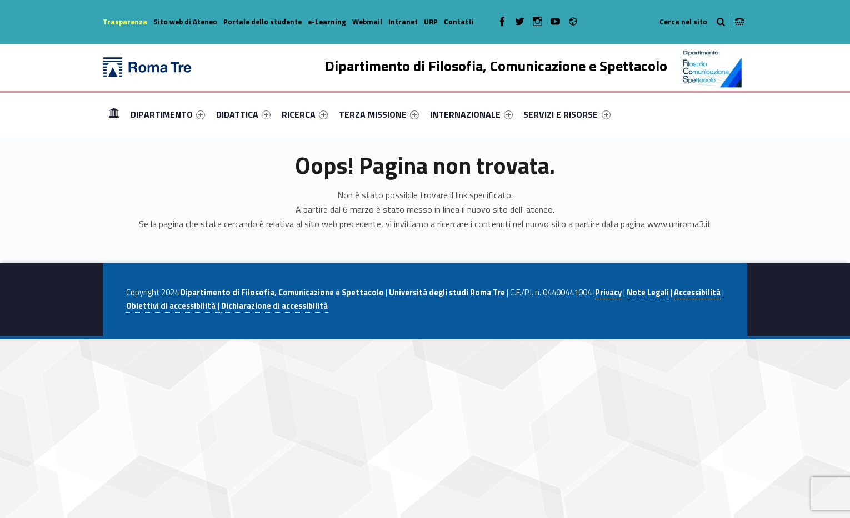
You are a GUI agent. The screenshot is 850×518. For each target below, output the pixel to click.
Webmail (367, 21)
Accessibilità (697, 292)
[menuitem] (114, 114)
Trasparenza (125, 21)
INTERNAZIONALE (471, 114)
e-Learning (327, 21)
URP (431, 21)
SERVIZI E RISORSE (566, 114)
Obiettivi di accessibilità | (173, 306)
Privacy (608, 292)
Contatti (459, 21)
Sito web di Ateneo (185, 21)
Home (114, 114)
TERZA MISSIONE (379, 114)
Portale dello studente (262, 21)
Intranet (403, 21)
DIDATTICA (243, 114)
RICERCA (305, 114)
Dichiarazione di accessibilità (274, 306)
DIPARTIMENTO (168, 114)
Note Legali (648, 292)
